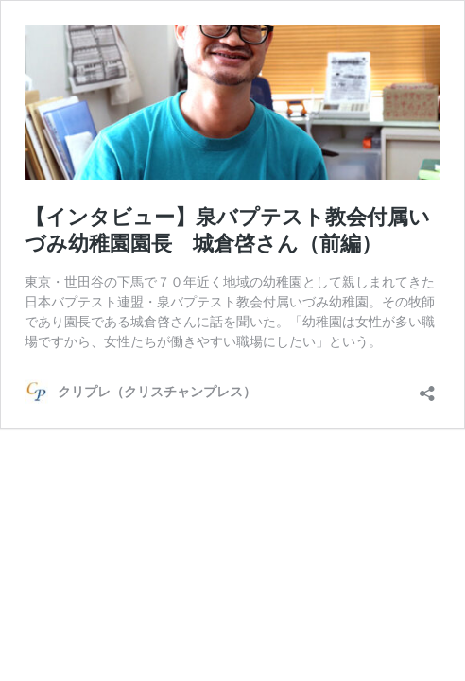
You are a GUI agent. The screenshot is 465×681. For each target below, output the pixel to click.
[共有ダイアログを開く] (427, 387)
